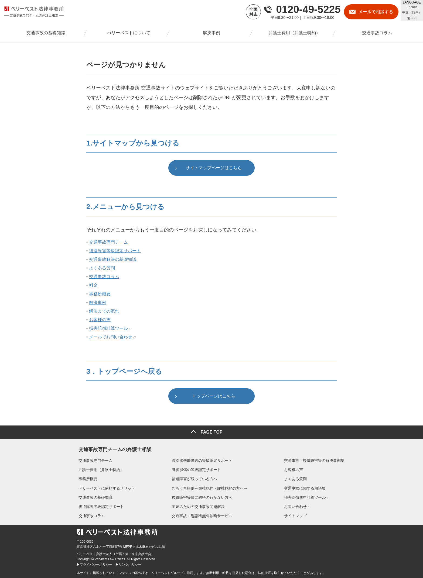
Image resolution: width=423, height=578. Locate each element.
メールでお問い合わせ (110, 338)
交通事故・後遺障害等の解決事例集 (316, 461)
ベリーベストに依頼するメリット (105, 488)
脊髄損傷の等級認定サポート (196, 470)
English (412, 7)
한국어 (412, 18)
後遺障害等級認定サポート (115, 252)
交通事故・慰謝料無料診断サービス (202, 516)
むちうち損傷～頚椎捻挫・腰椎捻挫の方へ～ (209, 488)
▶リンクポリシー (128, 564)
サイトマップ (297, 516)
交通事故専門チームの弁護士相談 (113, 448)
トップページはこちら (213, 398)
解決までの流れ (104, 312)
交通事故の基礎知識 (94, 498)
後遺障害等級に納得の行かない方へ (202, 498)
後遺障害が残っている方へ (194, 479)
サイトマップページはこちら (214, 169)
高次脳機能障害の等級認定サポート (202, 461)
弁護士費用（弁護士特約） (99, 470)
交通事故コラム (104, 277)
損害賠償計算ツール (108, 329)
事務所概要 (100, 295)
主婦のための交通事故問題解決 (198, 507)
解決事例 (97, 303)
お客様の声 (100, 321)
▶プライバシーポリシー (94, 564)
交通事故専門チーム (108, 243)
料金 (93, 286)
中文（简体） (412, 12)
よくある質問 (102, 269)
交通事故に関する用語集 (307, 488)
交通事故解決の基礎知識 (113, 260)
